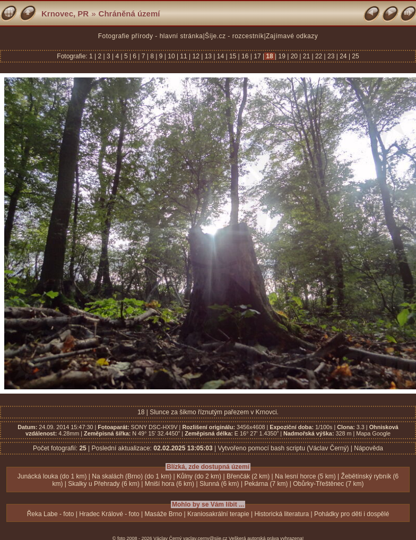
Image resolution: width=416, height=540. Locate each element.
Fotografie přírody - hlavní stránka (150, 36)
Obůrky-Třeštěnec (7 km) (328, 483)
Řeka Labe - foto (50, 514)
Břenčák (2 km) (248, 476)
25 (354, 56)
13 (208, 56)
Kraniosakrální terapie (218, 514)
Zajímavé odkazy (292, 36)
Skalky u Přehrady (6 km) (104, 483)
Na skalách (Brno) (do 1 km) (131, 476)
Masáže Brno (163, 514)
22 (319, 56)
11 (183, 56)
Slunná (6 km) (219, 483)
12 (195, 56)
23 (331, 56)
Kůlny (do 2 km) (199, 476)
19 (281, 56)
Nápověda (368, 448)
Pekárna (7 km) (266, 483)
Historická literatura (281, 514)
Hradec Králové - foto (109, 514)
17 (257, 56)
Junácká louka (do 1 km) (52, 476)
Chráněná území (129, 13)
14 (220, 56)
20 (294, 56)
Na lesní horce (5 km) (305, 476)
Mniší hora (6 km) (169, 483)
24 (343, 56)
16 (245, 56)
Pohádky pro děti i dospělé (351, 514)
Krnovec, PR (65, 13)
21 (306, 56)
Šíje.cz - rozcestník (234, 36)
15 (233, 56)
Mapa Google (373, 433)
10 (171, 56)
